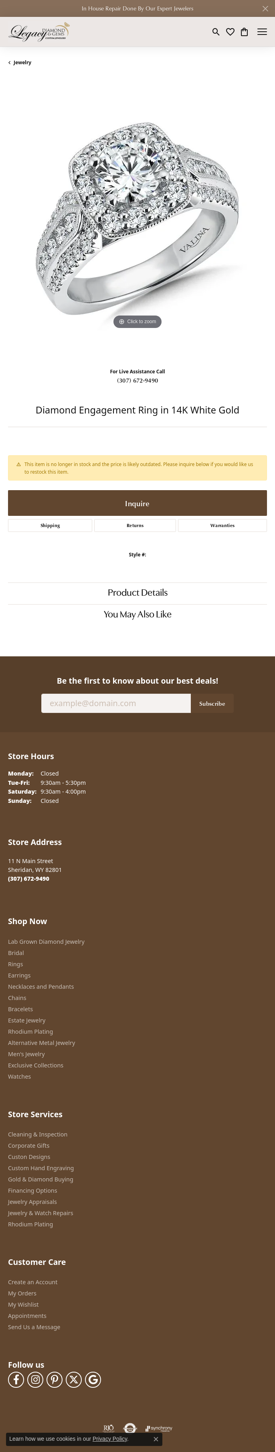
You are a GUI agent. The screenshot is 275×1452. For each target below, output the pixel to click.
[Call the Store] (28, 878)
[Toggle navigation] (262, 31)
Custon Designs (29, 1157)
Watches (19, 1076)
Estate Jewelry (26, 1020)
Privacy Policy (110, 1439)
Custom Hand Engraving (41, 1168)
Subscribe (212, 703)
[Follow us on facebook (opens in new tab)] (16, 1380)
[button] (216, 32)
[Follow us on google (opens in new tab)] (93, 1380)
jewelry (22, 62)
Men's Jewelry (26, 1054)
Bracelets (20, 1009)
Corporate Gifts (28, 1145)
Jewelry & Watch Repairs (40, 1213)
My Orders (22, 1293)
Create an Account (32, 1282)
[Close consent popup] (156, 1439)
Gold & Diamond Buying (40, 1179)
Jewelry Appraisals (32, 1202)
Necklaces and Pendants (41, 986)
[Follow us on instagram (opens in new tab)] (35, 1380)
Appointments (27, 1316)
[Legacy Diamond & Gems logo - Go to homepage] (39, 32)
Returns (135, 525)
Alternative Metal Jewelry (41, 1043)
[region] (137, 220)
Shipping (50, 525)
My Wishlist (23, 1304)
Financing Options (32, 1190)
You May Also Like (138, 615)
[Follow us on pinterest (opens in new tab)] (55, 1380)
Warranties (222, 525)
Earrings (19, 975)
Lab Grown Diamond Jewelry (46, 941)
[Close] (265, 9)
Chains (17, 998)
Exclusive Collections (35, 1065)
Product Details (138, 593)
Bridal (16, 953)
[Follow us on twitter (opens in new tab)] (74, 1380)
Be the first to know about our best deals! (137, 680)
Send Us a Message (34, 1327)
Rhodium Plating (30, 1031)
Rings (15, 964)
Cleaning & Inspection (37, 1134)
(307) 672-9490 (137, 380)
